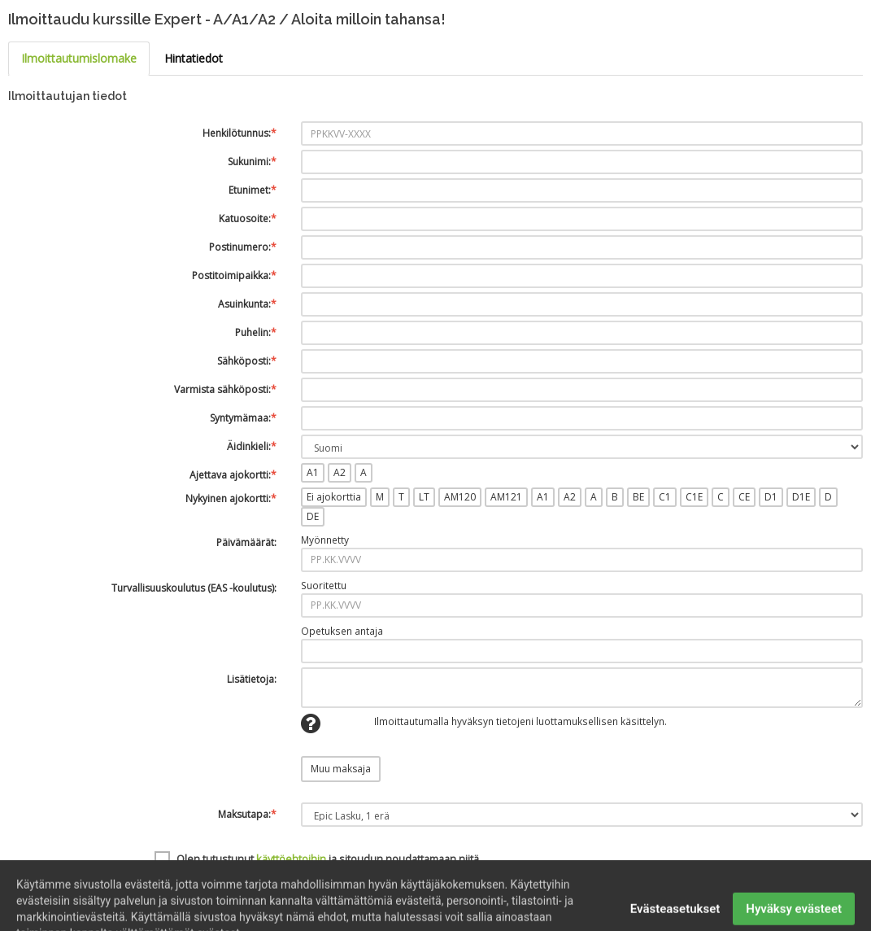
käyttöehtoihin (291, 858)
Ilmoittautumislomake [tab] (79, 58)
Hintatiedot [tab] (193, 58)
